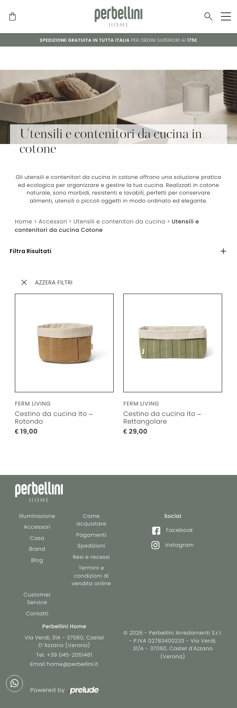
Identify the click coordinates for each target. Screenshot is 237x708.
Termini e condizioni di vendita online (91, 575)
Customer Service (37, 599)
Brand (37, 549)
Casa (37, 538)
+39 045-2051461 (69, 655)
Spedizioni (91, 546)
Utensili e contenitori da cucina (120, 221)
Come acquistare (91, 520)
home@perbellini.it (72, 664)
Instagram (172, 545)
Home (24, 221)
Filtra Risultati (30, 251)
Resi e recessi (91, 557)
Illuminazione (37, 516)
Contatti (37, 613)
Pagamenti (91, 535)
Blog (37, 560)
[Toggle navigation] (226, 16)
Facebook (172, 530)
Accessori (53, 221)
